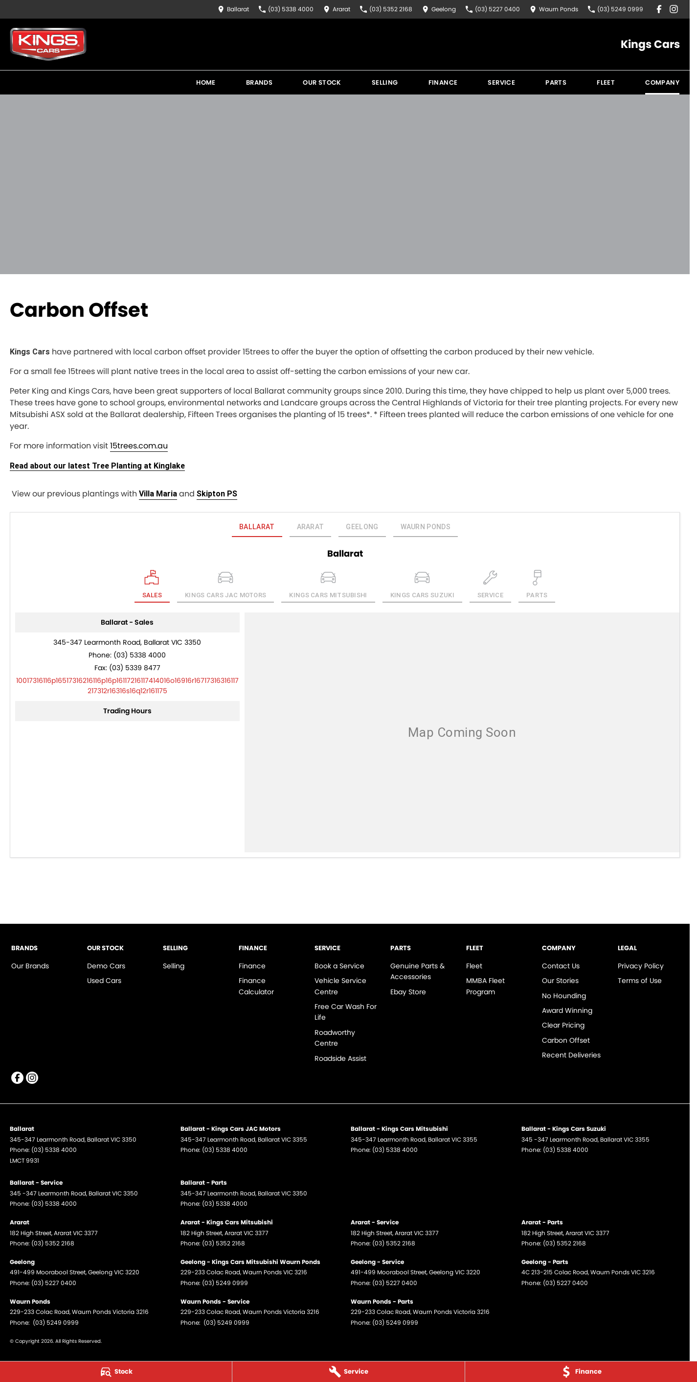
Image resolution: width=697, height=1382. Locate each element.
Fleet (606, 82)
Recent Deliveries (571, 1055)
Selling (385, 82)
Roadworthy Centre (335, 1038)
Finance (443, 82)
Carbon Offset (566, 1040)
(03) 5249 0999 (225, 1283)
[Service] (348, 1371)
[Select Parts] (537, 586)
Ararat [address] (310, 526)
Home (206, 82)
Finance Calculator (256, 986)
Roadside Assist (340, 1058)
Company (662, 82)
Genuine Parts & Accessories (417, 971)
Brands (259, 82)
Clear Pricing (563, 1025)
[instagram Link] (674, 9)
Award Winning (567, 1010)
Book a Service (339, 966)
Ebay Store (408, 992)
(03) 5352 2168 (52, 1243)
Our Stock (322, 82)
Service (501, 82)
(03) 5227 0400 (53, 1283)
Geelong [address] (362, 526)
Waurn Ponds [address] (425, 526)
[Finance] (581, 1371)
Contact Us (561, 966)
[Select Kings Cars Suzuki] (422, 586)
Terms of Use (640, 980)
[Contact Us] (233, 9)
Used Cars (104, 980)
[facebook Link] (659, 9)
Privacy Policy (641, 966)
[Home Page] (48, 44)
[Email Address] (127, 686)
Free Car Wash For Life (346, 1012)
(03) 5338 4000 (139, 655)
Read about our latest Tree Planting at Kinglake (97, 465)
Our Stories (560, 980)
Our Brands (30, 966)
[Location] (152, 586)
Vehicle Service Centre (340, 986)
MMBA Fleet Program (485, 986)
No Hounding (564, 996)
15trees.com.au (139, 445)
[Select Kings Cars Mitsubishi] (328, 586)
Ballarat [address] (256, 526)
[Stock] (116, 1371)
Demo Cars (106, 966)
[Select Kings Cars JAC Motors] (225, 586)
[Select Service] (490, 586)
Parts (555, 82)
